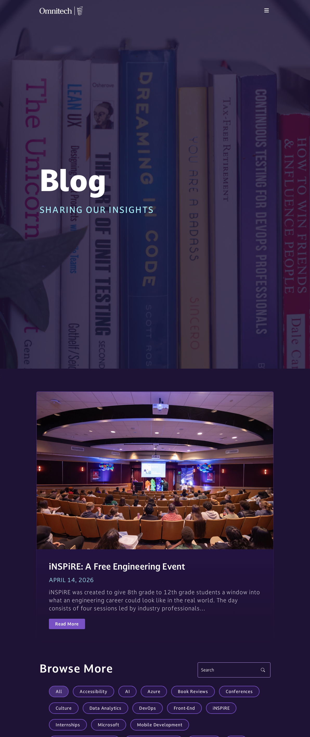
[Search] (234, 669)
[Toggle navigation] (266, 10)
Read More (67, 624)
